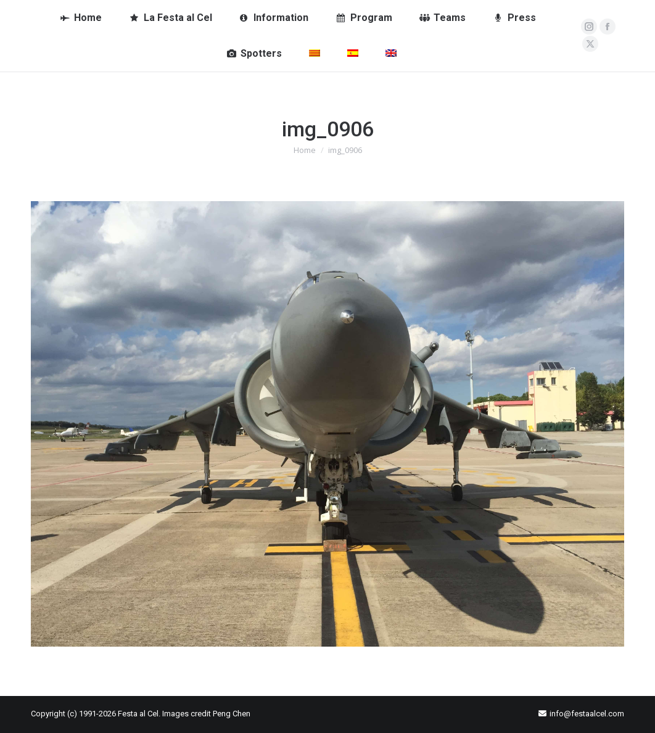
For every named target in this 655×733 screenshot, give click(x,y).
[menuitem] (314, 53)
